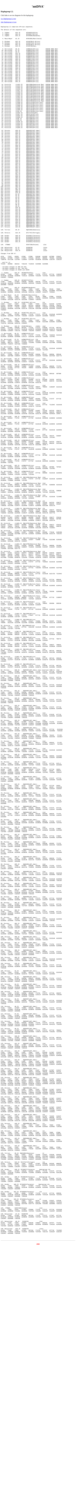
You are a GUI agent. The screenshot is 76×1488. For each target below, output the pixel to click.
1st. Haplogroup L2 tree (8, 19)
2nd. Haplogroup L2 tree (8, 22)
